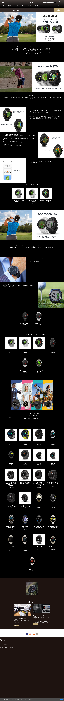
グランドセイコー (28, 648)
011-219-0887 (5, 647)
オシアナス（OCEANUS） (42, 669)
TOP (3, 5)
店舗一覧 (36, 5)
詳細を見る (16, 625)
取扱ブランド (30, 5)
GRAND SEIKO (16, 5)
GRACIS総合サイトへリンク (55, 650)
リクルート (42, 5)
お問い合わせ (59, 5)
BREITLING (9, 5)
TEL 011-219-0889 (16, 622)
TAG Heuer (23, 5)
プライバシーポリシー (24, 699)
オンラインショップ (50, 5)
